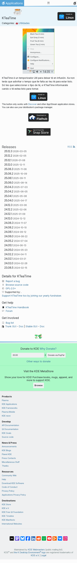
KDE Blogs (6, 450)
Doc (21, 326)
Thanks (5, 466)
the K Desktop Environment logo (30, 552)
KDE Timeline (8, 516)
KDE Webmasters (36, 549)
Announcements (9, 446)
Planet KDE (7, 454)
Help (4, 479)
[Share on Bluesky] (22, 537)
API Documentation (10, 425)
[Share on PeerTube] (54, 537)
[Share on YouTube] (49, 537)
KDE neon (6, 416)
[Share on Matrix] (12, 537)
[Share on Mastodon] (17, 537)
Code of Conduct (9, 487)
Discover (32, 104)
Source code (8, 437)
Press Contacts (9, 458)
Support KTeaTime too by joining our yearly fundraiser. (32, 295)
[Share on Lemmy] (44, 537)
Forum (9, 311)
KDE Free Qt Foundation (12, 512)
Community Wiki (9, 475)
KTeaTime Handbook (17, 307)
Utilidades (23, 23)
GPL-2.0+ (11, 288)
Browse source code (17, 284)
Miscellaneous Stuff (10, 462)
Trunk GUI (10, 326)
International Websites (12, 524)
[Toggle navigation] (48, 3)
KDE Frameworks (9, 408)
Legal (43, 555)
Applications (12, 3)
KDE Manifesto (8, 520)
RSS (71, 146)
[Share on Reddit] (38, 537)
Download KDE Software (13, 483)
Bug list (10, 322)
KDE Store (6, 504)
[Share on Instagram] (65, 537)
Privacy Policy (8, 491)
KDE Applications (9, 404)
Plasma (5, 400)
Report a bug (13, 281)
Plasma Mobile (8, 412)
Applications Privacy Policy (14, 495)
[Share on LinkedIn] (33, 537)
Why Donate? (48, 348)
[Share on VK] (60, 537)
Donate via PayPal (56, 355)
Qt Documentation (10, 429)
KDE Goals (6, 433)
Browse (39, 385)
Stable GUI (31, 326)
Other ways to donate (38, 361)
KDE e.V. (5, 508)
